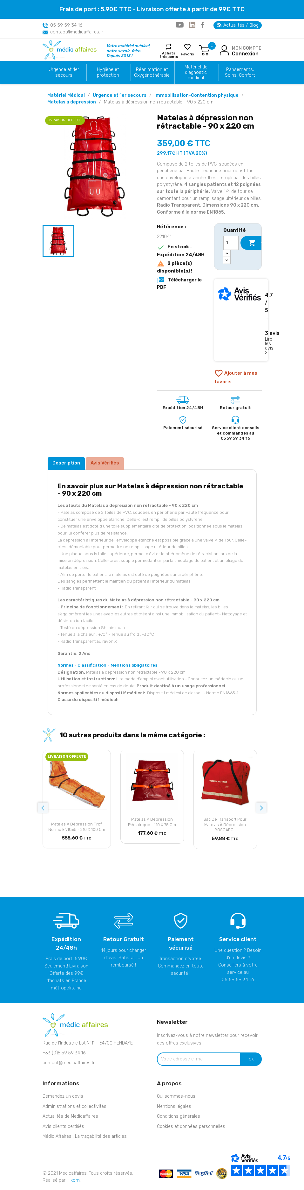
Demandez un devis (63, 1096)
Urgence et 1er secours (64, 72)
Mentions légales (174, 1106)
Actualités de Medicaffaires (70, 1116)
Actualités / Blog (238, 25)
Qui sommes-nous (176, 1096)
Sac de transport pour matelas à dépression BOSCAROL (225, 824)
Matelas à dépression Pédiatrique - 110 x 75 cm (152, 822)
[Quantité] (231, 243)
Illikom (73, 1180)
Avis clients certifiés (63, 1126)
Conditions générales (178, 1116)
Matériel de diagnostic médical (196, 72)
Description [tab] (66, 463)
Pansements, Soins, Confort (240, 72)
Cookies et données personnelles (191, 1126)
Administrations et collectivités (74, 1106)
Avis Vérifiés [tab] (105, 463)
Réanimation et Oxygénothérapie (152, 72)
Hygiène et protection (108, 72)
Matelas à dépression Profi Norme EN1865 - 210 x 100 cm (76, 827)
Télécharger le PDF (179, 283)
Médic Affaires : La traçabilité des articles (85, 1136)
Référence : (171, 227)
